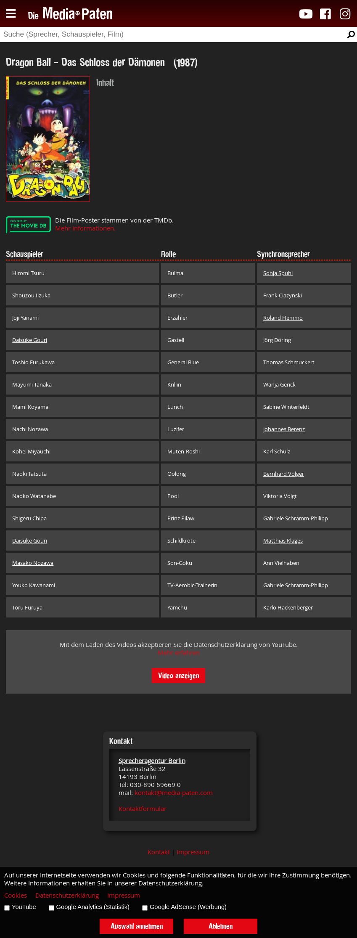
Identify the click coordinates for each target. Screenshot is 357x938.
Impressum (193, 852)
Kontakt (159, 852)
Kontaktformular (143, 809)
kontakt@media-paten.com (174, 793)
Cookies (15, 895)
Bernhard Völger (283, 473)
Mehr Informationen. (85, 228)
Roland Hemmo (283, 317)
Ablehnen (221, 926)
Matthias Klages (283, 540)
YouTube (24, 907)
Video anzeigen (178, 675)
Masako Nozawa (32, 563)
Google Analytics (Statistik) (93, 907)
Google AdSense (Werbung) (188, 907)
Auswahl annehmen (137, 926)
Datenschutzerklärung (67, 895)
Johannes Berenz (284, 429)
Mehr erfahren (179, 653)
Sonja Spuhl (278, 273)
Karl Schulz (276, 451)
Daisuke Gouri (29, 340)
